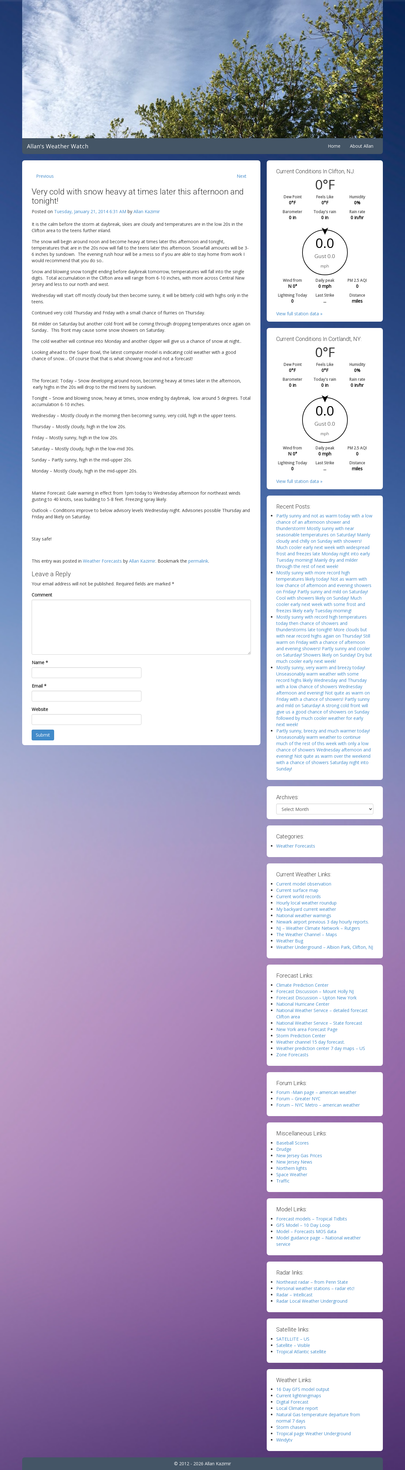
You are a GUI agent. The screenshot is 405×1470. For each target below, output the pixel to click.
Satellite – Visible (293, 1345)
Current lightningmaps (298, 1396)
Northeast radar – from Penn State (312, 1282)
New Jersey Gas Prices (299, 1155)
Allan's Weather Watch (57, 146)
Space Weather (291, 1174)
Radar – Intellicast (294, 1295)
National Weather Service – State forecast (319, 1023)
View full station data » (299, 314)
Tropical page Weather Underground (313, 1433)
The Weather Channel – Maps (306, 934)
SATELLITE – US (292, 1339)
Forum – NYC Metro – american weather (318, 1105)
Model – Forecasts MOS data (306, 1231)
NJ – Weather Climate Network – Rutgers (318, 928)
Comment (42, 595)
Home (334, 146)
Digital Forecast (292, 1402)
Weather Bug (289, 941)
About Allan (361, 146)
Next (241, 176)
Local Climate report (297, 1408)
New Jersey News (294, 1162)
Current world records (298, 896)
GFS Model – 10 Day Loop (303, 1225)
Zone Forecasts (292, 1055)
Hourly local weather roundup (306, 903)
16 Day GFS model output (302, 1389)
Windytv (284, 1440)
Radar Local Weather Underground (311, 1301)
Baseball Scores (292, 1143)
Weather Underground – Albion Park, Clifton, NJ (324, 947)
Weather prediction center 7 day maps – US (320, 1048)
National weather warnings (303, 915)
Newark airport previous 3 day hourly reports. (322, 922)
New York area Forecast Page (307, 1029)
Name (40, 662)
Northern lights (291, 1168)
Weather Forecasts (102, 561)
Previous (45, 176)
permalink (198, 561)
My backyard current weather (306, 909)
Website (40, 709)
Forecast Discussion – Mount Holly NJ (315, 991)
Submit (43, 735)
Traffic (283, 1181)
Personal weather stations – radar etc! (315, 1288)
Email (39, 686)
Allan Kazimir (147, 211)
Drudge (283, 1149)
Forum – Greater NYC (298, 1099)
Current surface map (297, 890)
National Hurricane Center (302, 1004)
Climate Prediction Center (302, 985)
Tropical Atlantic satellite (301, 1352)
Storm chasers (291, 1427)
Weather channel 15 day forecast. (310, 1042)
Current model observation (303, 884)
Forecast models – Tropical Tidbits (311, 1219)
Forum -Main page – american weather (316, 1092)
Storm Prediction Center (301, 1036)
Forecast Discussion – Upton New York (316, 998)
